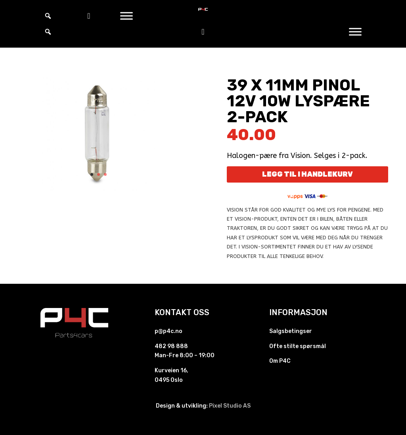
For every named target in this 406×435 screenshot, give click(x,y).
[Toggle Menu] (126, 15)
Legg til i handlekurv (307, 174)
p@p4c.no (168, 331)
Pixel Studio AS (230, 405)
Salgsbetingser (290, 331)
